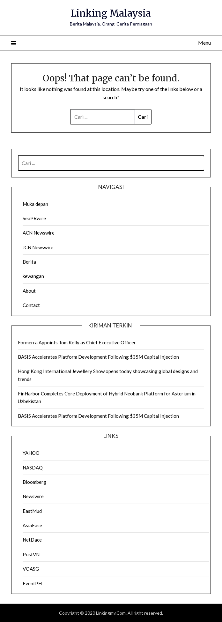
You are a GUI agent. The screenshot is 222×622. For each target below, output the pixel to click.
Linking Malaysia (111, 13)
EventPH (32, 583)
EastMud (32, 511)
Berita (29, 262)
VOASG (31, 569)
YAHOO (31, 453)
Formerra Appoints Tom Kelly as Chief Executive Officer (77, 342)
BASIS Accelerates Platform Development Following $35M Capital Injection (98, 357)
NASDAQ (33, 467)
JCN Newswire (38, 247)
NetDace (32, 540)
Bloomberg (34, 482)
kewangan (33, 276)
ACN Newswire (39, 233)
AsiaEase (32, 525)
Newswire (33, 496)
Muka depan (35, 204)
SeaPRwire (34, 218)
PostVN (31, 554)
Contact (31, 305)
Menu (204, 43)
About (29, 291)
